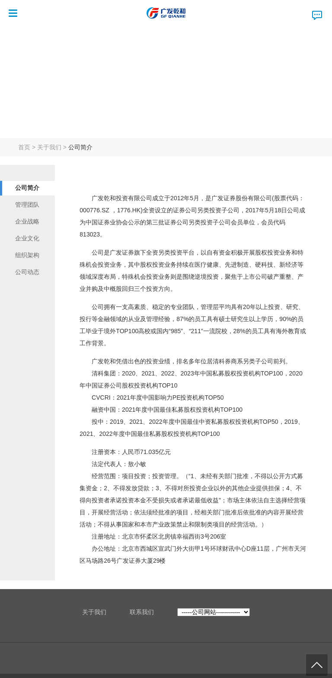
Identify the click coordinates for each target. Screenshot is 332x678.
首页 (24, 147)
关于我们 (49, 147)
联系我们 (142, 612)
